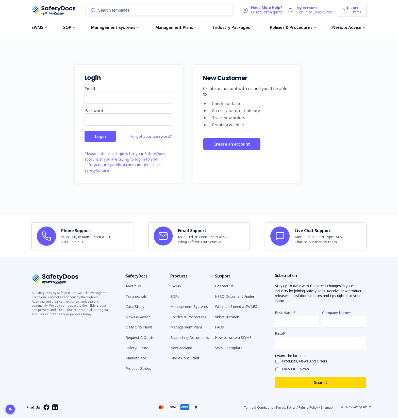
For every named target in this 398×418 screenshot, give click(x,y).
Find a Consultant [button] (185, 358)
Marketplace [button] (136, 358)
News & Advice (348, 27)
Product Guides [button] (138, 368)
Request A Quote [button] (140, 337)
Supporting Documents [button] (189, 337)
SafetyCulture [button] (137, 347)
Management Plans (176, 27)
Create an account (231, 144)
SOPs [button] (174, 296)
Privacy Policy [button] (285, 407)
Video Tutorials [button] (227, 317)
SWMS (39, 27)
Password (94, 110)
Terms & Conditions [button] (258, 407)
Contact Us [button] (224, 286)
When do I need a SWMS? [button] (236, 306)
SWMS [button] (175, 286)
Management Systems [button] (189, 306)
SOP (69, 27)
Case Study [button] (135, 306)
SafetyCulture (97, 170)
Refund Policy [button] (308, 407)
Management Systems (115, 27)
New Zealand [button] (181, 347)
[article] (82, 236)
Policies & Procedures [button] (188, 317)
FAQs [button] (219, 327)
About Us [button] (133, 286)
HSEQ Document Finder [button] (234, 296)
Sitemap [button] (327, 407)
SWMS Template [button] (228, 347)
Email (90, 89)
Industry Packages (233, 27)
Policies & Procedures (293, 27)
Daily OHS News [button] (139, 327)
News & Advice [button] (138, 317)
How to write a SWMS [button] (233, 337)
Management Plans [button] (186, 327)
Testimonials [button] (136, 296)
